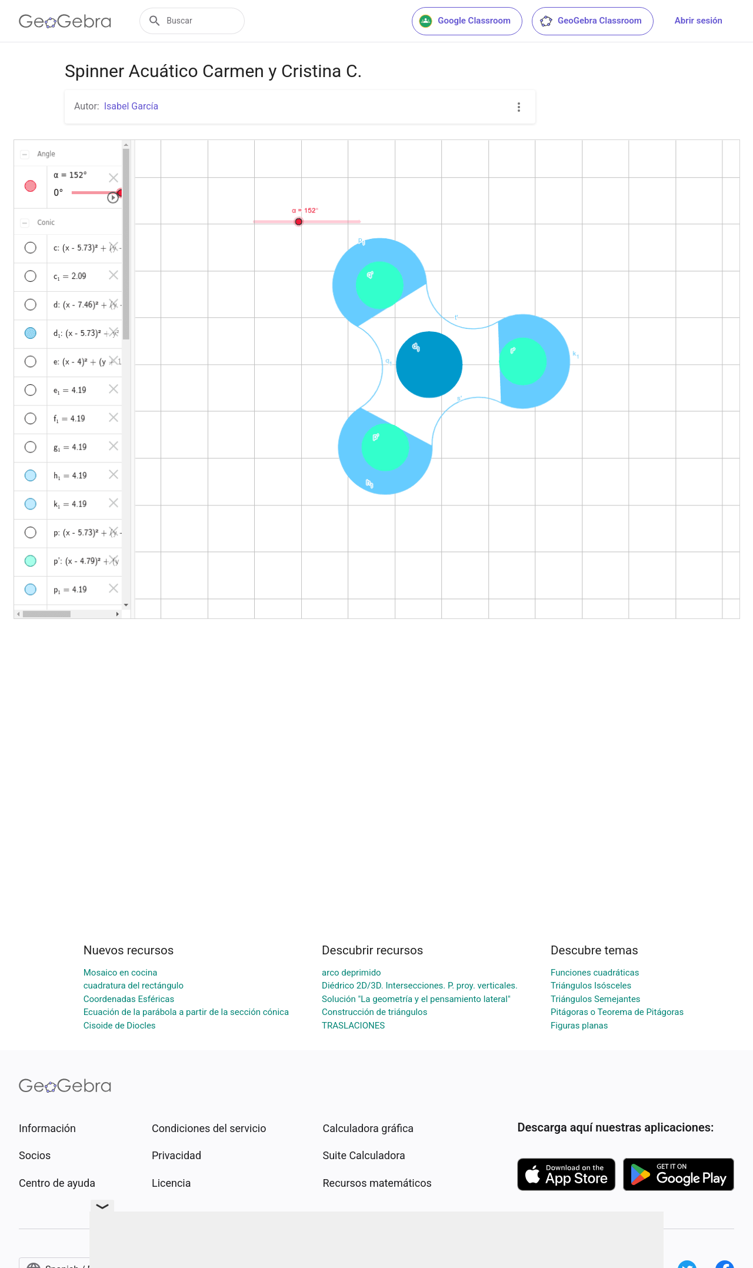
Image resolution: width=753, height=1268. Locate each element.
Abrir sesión (698, 20)
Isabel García (131, 106)
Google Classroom (465, 21)
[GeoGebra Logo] (65, 21)
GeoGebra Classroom (590, 21)
